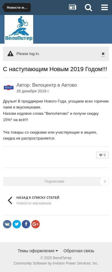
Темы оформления (38, 250)
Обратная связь (79, 250)
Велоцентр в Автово (54, 85)
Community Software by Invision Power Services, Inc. (55, 263)
